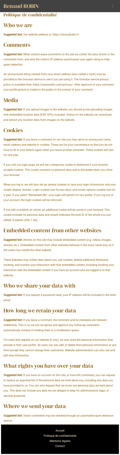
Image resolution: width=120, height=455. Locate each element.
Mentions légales (60, 441)
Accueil (60, 430)
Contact (60, 446)
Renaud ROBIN (21, 6)
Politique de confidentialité (60, 435)
